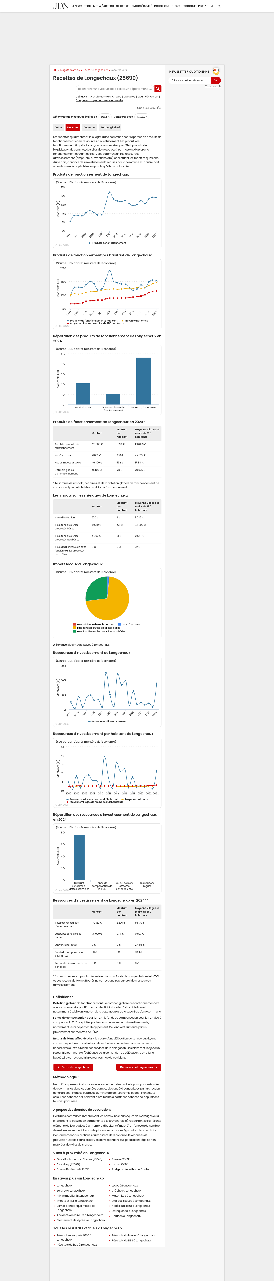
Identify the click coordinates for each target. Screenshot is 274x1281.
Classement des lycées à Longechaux (81, 1220)
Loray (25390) (121, 1164)
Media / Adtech (103, 6)
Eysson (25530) (122, 1159)
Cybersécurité (142, 6)
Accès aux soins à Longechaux (131, 1205)
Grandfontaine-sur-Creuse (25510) (79, 1159)
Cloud (175, 6)
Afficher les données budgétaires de (75, 117)
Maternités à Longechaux (128, 1195)
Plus (203, 5)
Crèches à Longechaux (126, 1190)
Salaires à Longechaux (71, 1190)
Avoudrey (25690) (68, 1164)
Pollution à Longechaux (126, 1215)
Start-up (122, 6)
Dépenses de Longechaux (138, 1067)
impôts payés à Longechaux (91, 644)
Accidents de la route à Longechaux (80, 1215)
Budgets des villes (70, 70)
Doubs (86, 70)
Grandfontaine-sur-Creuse (105, 96)
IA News (77, 6)
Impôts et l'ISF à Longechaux (75, 1200)
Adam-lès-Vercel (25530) (74, 1169)
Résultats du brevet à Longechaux (134, 1235)
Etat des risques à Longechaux (131, 1200)
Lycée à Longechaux (125, 1185)
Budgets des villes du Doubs (130, 1169)
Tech (87, 6)
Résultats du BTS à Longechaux (131, 1240)
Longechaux (100, 70)
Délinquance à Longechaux (129, 1210)
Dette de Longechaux (73, 1067)
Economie (189, 6)
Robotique (161, 6)
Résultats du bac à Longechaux (77, 1244)
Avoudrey (129, 96)
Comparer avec (123, 117)
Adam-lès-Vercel (148, 96)
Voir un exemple (213, 86)
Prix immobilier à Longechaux (75, 1195)
